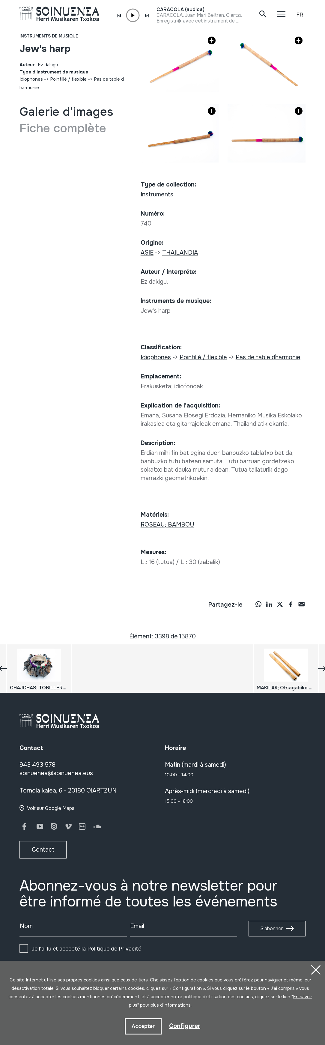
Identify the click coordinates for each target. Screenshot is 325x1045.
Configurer (184, 1026)
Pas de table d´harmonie (268, 357)
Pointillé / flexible (68, 79)
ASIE (147, 252)
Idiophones (31, 79)
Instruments (157, 194)
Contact (43, 849)
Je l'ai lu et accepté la (86, 948)
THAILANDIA (180, 252)
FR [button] (299, 14)
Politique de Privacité (114, 948)
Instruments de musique (48, 36)
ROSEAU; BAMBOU (167, 524)
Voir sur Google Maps (50, 808)
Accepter (143, 1026)
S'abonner (271, 928)
